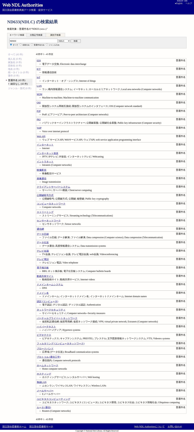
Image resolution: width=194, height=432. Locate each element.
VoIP (39, 128)
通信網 (40, 229)
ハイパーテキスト (46, 326)
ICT (39, 69)
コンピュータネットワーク (51, 203)
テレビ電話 (43, 259)
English (178, 3)
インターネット (45, 145)
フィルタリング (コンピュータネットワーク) (60, 343)
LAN (39, 86)
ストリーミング (45, 212)
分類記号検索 (36, 35)
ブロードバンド (45, 348)
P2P (39, 111)
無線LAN (41, 382)
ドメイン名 (43, 293)
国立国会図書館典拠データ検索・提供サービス (97, 7)
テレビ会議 (43, 251)
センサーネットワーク (49, 220)
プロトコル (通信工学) (49, 357)
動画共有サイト (45, 276)
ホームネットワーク (47, 365)
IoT (38, 77)
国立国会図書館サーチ (41, 426)
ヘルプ (189, 3)
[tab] (17, 35)
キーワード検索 (17, 35)
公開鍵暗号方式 (45, 195)
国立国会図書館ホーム (14, 426)
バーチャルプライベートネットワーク (57, 318)
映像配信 (41, 170)
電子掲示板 (43, 267)
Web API (41, 136)
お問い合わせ (175, 426)
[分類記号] (33, 41)
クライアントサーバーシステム (53, 187)
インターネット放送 (47, 153)
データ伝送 (43, 242)
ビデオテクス (44, 335)
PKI (39, 119)
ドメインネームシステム (50, 284)
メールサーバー (45, 390)
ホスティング (44, 374)
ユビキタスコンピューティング (53, 399)
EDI (39, 60)
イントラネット (45, 161)
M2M (39, 94)
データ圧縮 (43, 234)
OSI (39, 102)
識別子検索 (55, 35)
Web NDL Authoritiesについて (149, 426)
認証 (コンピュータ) (47, 301)
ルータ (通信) (44, 407)
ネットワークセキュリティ (51, 310)
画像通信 (41, 178)
